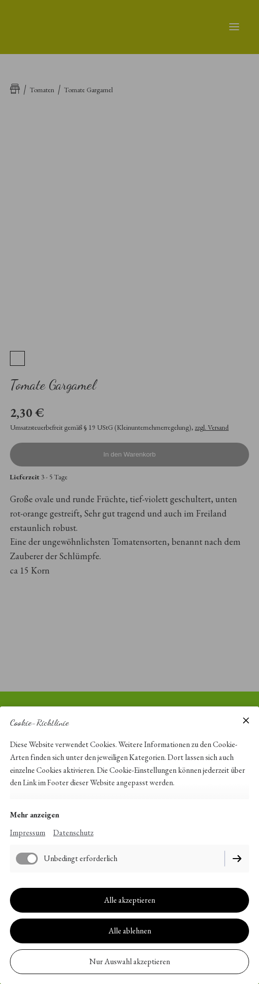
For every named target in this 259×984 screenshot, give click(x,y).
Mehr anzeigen (34, 815)
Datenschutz (73, 832)
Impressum (27, 832)
